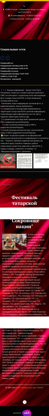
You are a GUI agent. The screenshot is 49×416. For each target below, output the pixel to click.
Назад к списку (7, 185)
